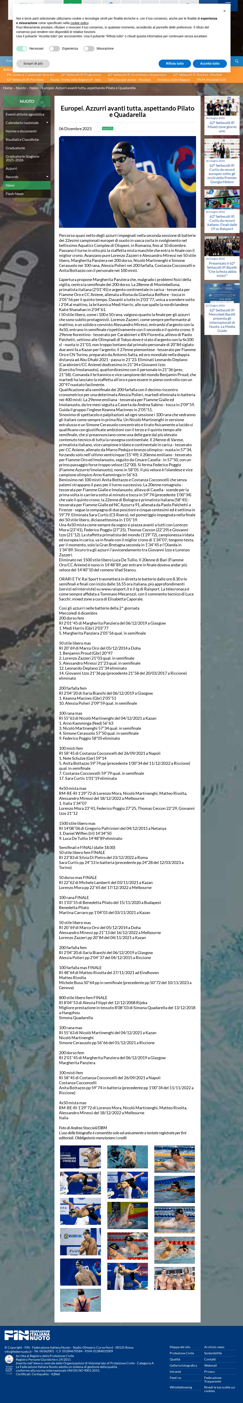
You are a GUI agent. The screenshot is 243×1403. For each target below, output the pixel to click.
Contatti (210, 1359)
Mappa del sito (180, 1347)
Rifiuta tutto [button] (175, 63)
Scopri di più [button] (33, 63)
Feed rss (175, 1378)
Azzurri (11, 168)
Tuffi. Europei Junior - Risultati (129, 79)
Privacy (209, 1371)
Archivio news (214, 1347)
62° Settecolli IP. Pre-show (25, 79)
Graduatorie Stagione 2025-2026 (22, 158)
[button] (224, 11)
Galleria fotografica (183, 1365)
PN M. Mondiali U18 (211, 79)
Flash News (15, 193)
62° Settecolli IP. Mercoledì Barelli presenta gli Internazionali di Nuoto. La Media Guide (222, 320)
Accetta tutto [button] (210, 63)
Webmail (210, 1365)
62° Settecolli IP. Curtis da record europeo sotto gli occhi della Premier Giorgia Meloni (222, 173)
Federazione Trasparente (212, 1379)
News (10, 185)
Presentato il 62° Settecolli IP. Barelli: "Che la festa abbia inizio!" (222, 269)
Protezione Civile (182, 1353)
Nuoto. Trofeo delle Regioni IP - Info (76, 79)
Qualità (175, 1359)
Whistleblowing (181, 1387)
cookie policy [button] (79, 23)
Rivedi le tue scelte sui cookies (219, 1389)
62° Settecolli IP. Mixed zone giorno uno (222, 126)
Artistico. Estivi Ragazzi (173, 79)
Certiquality (40, 1374)
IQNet (55, 1374)
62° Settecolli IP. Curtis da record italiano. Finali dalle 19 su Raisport (222, 222)
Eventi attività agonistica (25, 114)
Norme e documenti (21, 131)
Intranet (175, 1371)
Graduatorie (15, 148)
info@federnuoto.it (18, 1351)
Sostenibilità (213, 1353)
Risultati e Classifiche (22, 139)
